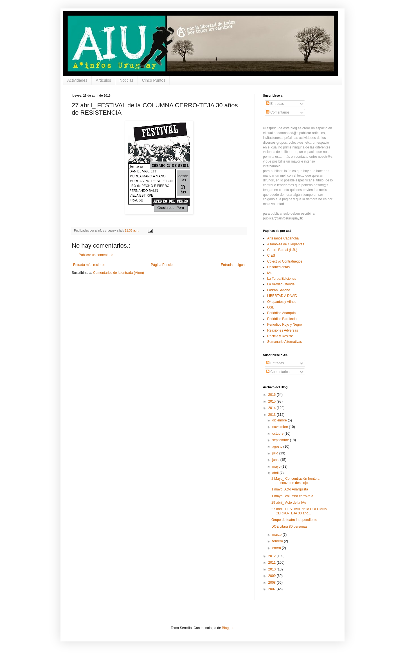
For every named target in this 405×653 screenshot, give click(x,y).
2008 (272, 583)
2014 (272, 408)
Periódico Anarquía (281, 313)
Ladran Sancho (278, 290)
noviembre (280, 427)
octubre (278, 434)
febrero (278, 541)
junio (276, 460)
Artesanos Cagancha (283, 238)
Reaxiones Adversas (282, 330)
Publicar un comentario (96, 255)
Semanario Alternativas (284, 342)
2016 (272, 395)
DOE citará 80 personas (289, 526)
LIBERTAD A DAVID (282, 296)
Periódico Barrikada (282, 319)
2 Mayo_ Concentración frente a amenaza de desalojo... (295, 481)
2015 (272, 401)
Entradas (275, 104)
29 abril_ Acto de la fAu (288, 503)
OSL (270, 307)
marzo (277, 535)
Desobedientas (278, 267)
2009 (272, 576)
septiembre (281, 440)
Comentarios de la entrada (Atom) (118, 273)
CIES (271, 255)
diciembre (280, 420)
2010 (272, 569)
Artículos (103, 80)
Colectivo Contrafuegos (284, 261)
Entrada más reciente (89, 265)
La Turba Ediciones (281, 279)
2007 (272, 589)
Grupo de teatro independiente (294, 520)
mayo (277, 466)
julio (275, 453)
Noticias (127, 80)
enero (277, 548)
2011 (272, 563)
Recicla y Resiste (280, 336)
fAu (269, 273)
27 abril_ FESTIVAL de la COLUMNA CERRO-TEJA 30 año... (299, 511)
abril (276, 473)
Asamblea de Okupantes (285, 244)
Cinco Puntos (153, 80)
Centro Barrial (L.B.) (282, 250)
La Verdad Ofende (280, 284)
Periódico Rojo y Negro (284, 324)
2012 (272, 556)
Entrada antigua (233, 265)
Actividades (77, 80)
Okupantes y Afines (281, 302)
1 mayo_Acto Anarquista (289, 489)
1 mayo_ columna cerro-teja (292, 496)
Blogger (227, 628)
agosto (277, 446)
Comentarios (277, 112)
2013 (272, 415)
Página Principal (163, 265)
